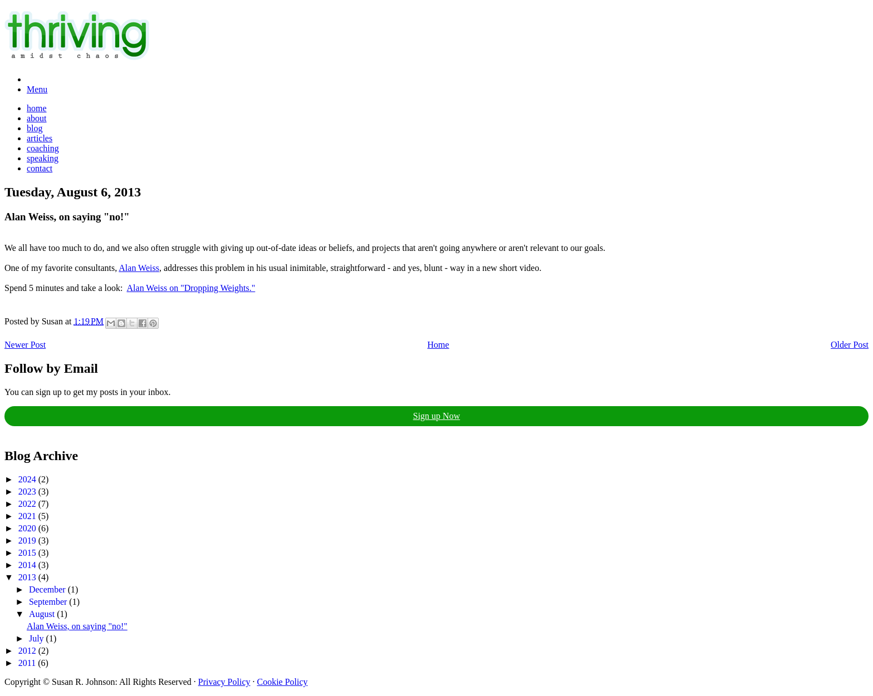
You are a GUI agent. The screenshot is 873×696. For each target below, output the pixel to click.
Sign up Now (436, 416)
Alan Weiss (139, 268)
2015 (28, 552)
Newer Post (25, 344)
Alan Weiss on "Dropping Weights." (191, 288)
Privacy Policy (224, 682)
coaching (43, 148)
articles (39, 138)
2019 (28, 540)
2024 (28, 479)
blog (34, 128)
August (43, 614)
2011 (28, 663)
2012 (28, 650)
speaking (42, 158)
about (37, 118)
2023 (28, 491)
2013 (28, 577)
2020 (28, 528)
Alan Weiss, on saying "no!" (77, 626)
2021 (28, 516)
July (37, 638)
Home (438, 344)
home (37, 108)
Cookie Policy (282, 682)
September (49, 601)
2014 (28, 565)
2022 (28, 504)
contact (39, 168)
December (48, 589)
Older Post (850, 344)
